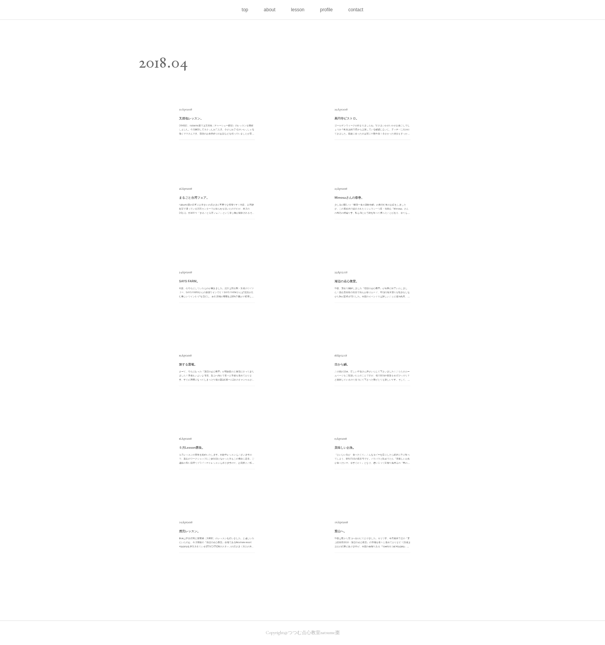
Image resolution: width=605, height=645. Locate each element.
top (245, 9)
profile (326, 9)
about (269, 9)
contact (356, 9)
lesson (297, 9)
